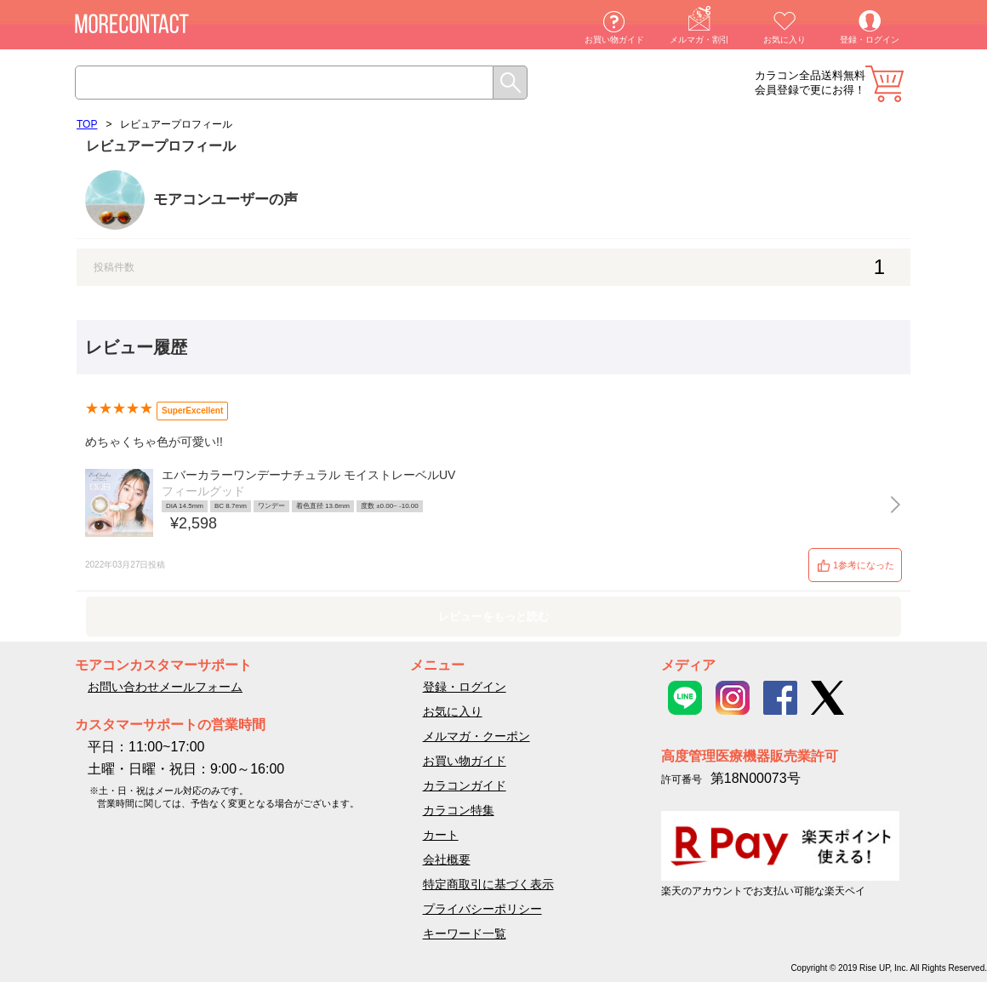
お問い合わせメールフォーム (165, 687)
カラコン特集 (458, 810)
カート (884, 84)
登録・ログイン (869, 39)
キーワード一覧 (464, 933)
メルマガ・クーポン (476, 736)
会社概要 (447, 859)
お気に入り (784, 39)
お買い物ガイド (614, 39)
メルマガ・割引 (699, 39)
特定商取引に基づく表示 (488, 884)
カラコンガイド (464, 785)
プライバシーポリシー (482, 909)
